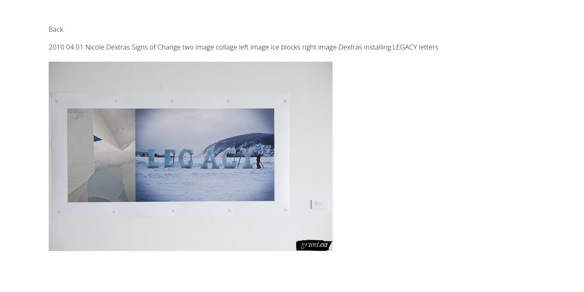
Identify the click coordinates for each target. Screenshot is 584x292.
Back (56, 29)
